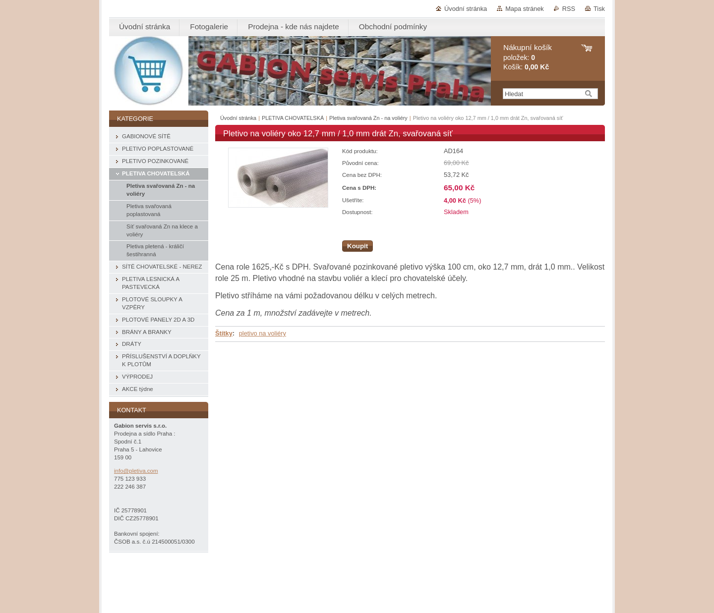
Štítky (224, 333)
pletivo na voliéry (262, 333)
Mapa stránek (524, 8)
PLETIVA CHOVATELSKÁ (293, 118)
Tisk (599, 8)
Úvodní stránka (465, 8)
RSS (568, 8)
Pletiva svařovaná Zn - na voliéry (368, 118)
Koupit (357, 246)
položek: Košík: (527, 57)
